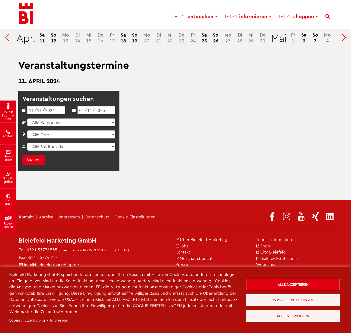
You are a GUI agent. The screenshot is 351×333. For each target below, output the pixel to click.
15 (88, 37)
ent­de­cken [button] (195, 17)
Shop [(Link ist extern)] (263, 245)
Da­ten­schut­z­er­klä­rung (27, 320)
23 (181, 37)
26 (215, 37)
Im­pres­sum (69, 216)
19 (134, 37)
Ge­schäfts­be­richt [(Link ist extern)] (194, 258)
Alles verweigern (293, 316)
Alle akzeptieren (293, 284)
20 (146, 37)
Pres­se (182, 264)
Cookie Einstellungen (293, 300)
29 (251, 37)
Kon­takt (26, 216)
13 (65, 37)
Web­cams (265, 264)
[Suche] (327, 17)
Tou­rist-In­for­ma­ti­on (274, 239)
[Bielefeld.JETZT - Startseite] (26, 14)
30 (263, 37)
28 (240, 37)
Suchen (34, 159)
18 (123, 37)
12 (53, 37)
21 (158, 37)
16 (101, 37)
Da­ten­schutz (97, 216)
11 (42, 37)
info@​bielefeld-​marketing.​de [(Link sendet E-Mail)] (49, 264)
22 (170, 37)
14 (77, 37)
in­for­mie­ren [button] (248, 17)
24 (193, 37)
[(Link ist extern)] (272, 217)
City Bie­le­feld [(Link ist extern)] (271, 251)
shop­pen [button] (298, 17)
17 (112, 37)
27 (227, 37)
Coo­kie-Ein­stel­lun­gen (135, 216)
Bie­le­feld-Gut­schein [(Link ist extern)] (277, 258)
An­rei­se (46, 216)
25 (204, 37)
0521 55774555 (42, 249)
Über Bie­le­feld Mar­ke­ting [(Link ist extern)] (201, 239)
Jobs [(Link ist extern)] (182, 245)
